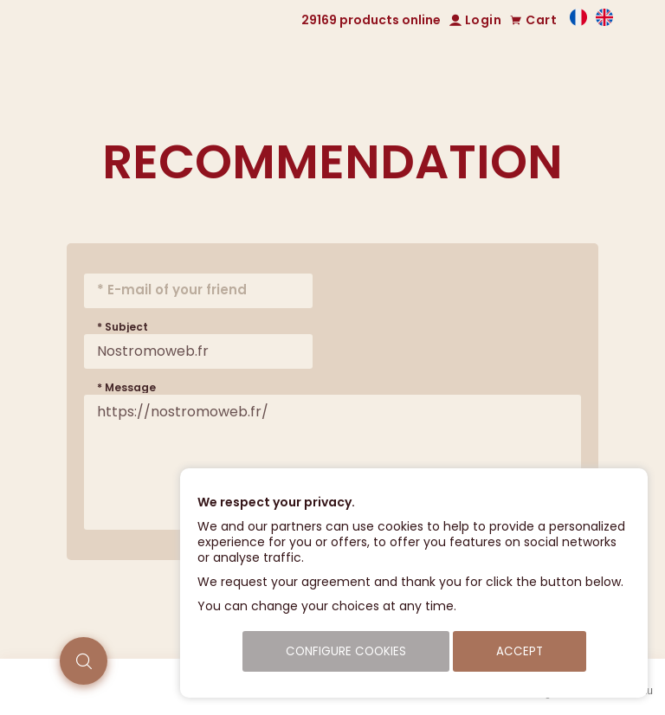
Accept (519, 651)
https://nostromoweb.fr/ (332, 462)
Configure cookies (346, 651)
